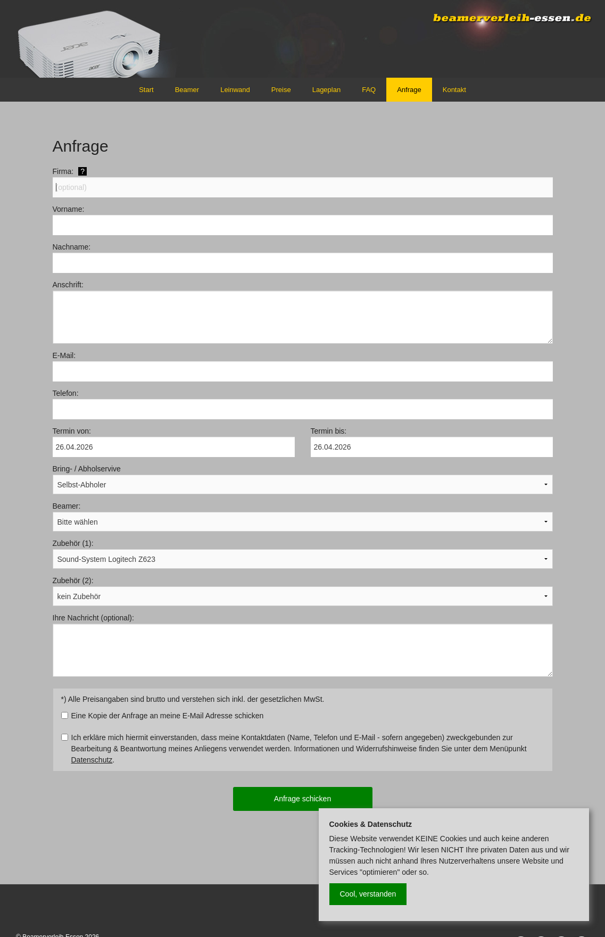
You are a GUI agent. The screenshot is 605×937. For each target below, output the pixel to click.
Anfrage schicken (302, 798)
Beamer (187, 90)
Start (146, 90)
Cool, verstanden (368, 894)
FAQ (369, 90)
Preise (281, 90)
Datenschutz (92, 760)
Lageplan (326, 90)
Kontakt (454, 90)
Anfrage (409, 90)
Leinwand (235, 90)
